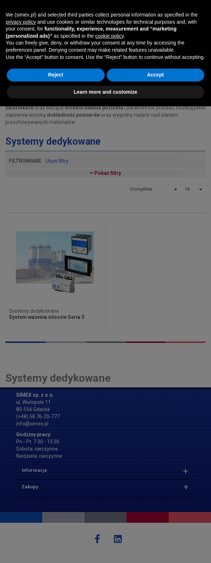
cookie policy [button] (109, 492)
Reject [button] (55, 531)
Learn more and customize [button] (105, 548)
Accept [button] (155, 531)
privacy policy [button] (21, 478)
